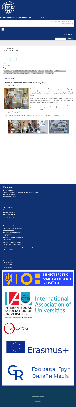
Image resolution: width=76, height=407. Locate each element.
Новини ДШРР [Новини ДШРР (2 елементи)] (49, 73)
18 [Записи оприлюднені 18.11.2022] (12, 58)
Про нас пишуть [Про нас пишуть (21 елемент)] (25, 73)
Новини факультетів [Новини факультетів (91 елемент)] (60, 70)
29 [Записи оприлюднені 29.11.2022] (6, 63)
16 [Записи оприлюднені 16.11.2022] (8, 58)
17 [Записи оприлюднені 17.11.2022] (10, 58)
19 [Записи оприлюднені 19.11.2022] (14, 58)
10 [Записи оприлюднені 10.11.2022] (10, 55)
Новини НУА (9, 79)
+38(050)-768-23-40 (8, 235)
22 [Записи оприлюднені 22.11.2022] (6, 60)
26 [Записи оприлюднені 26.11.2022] (14, 60)
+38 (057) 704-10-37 (68, 25)
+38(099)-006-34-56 (8, 239)
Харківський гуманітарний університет (15, 17)
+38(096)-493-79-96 (8, 262)
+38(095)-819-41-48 (8, 228)
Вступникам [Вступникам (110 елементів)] (32, 70)
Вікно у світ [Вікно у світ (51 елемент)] (49, 70)
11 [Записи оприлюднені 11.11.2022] (12, 55)
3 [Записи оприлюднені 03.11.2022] (10, 53)
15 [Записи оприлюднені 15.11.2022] (6, 58)
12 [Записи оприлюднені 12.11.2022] (14, 55)
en (43, 17)
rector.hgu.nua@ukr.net (67, 23)
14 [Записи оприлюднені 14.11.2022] (4, 58)
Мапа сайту (38, 401)
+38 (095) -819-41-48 (8, 217)
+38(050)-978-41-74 (8, 244)
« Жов (5, 65)
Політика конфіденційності (38, 396)
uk (41, 17)
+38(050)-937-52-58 (8, 267)
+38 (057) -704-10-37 (8, 230)
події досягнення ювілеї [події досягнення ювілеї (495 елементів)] (37, 73)
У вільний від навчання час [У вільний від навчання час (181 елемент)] (20, 70)
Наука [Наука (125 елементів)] (41, 70)
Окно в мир (14, 85)
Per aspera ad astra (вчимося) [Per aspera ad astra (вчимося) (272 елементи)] (12, 73)
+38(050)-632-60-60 (8, 249)
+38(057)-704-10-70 (8, 207)
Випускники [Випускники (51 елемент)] (8, 70)
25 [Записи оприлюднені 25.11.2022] (12, 60)
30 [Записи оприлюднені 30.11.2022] (8, 63)
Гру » (10, 65)
